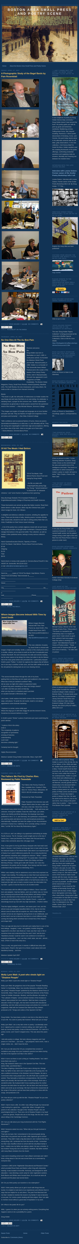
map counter (56, 272)
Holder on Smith (13, 766)
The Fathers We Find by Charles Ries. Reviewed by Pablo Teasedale (20, 777)
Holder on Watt (13, 1226)
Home (4, 66)
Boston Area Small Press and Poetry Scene (40, 11)
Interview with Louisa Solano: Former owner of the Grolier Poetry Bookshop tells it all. (64, 173)
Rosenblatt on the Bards (17, 329)
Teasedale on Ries (14, 964)
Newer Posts (5, 1233)
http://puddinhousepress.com (38, 638)
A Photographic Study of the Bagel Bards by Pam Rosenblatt (23, 75)
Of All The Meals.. (14, 606)
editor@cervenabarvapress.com (17, 566)
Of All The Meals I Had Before (16, 448)
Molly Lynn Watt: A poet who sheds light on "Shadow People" (23, 976)
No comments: (33, 324)
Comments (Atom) (16, 1237)
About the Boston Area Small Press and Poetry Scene (28, 66)
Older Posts (45, 1233)
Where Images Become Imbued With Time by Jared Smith (23, 616)
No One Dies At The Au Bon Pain (17, 340)
